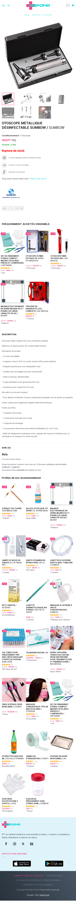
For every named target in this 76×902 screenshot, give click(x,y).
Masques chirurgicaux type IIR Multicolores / (37, 709)
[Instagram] (14, 845)
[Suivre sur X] (23, 845)
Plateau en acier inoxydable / (58, 758)
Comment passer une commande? (29, 877)
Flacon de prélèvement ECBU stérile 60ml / (37, 802)
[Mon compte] (68, 5)
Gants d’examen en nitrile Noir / (35, 563)
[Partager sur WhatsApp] (4, 210)
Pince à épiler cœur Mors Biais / (12, 707)
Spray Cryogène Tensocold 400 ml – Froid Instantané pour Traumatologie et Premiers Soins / (61, 659)
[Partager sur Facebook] (9, 210)
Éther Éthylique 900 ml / (13, 758)
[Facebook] (6, 845)
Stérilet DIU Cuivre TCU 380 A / (12, 511)
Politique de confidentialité (29, 881)
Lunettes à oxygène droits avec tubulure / (61, 564)
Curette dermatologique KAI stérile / (36, 610)
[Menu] (3, 5)
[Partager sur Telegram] (22, 210)
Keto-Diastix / (9, 607)
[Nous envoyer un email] (31, 845)
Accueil (27, 15)
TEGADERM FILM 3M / (37, 654)
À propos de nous (54, 877)
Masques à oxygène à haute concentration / (61, 610)
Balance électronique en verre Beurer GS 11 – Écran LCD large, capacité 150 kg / (12, 312)
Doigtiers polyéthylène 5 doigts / (10, 802)
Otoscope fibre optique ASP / (59, 259)
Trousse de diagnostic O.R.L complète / (37, 310)
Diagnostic (36, 15)
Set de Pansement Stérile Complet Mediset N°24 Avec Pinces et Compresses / (12, 262)
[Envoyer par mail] (17, 210)
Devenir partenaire (51, 881)
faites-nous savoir (38, 180)
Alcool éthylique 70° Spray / (37, 511)
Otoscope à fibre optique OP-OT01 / (35, 259)
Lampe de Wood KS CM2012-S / (12, 564)
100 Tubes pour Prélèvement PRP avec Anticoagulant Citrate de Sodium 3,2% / (12, 658)
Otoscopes (47, 15)
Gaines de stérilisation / (37, 758)
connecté (20, 471)
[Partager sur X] (13, 210)
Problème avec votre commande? (38, 886)
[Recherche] (8, 5)
